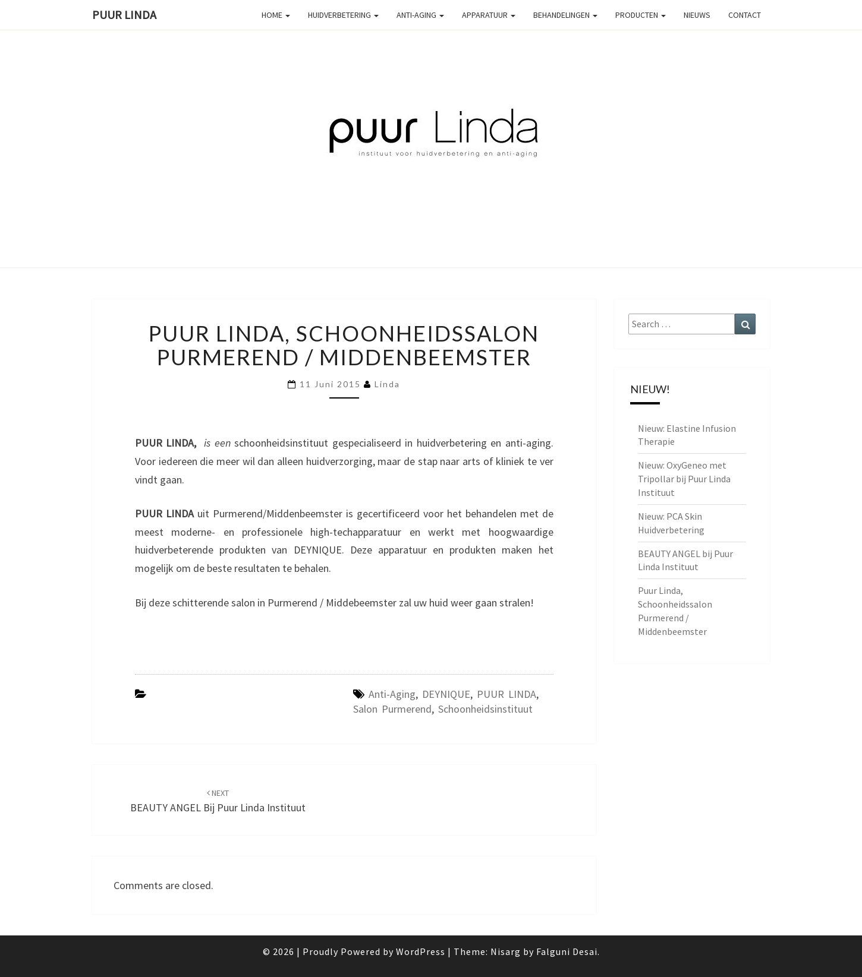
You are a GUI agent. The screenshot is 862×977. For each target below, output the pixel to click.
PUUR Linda (124, 14)
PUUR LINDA (506, 694)
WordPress (420, 951)
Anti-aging (420, 15)
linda (387, 384)
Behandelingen (565, 15)
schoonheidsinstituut (485, 709)
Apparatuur (488, 15)
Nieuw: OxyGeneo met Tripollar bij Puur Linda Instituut (684, 478)
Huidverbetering (343, 15)
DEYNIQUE (446, 694)
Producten (640, 15)
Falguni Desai (566, 951)
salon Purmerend (392, 709)
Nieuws (697, 15)
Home (276, 15)
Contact (744, 15)
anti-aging (392, 694)
